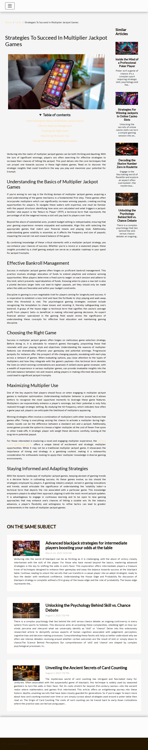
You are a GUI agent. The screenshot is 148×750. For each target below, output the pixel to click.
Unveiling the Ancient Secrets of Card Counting (86, 667)
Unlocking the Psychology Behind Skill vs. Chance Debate (127, 215)
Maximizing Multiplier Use (55, 135)
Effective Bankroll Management (55, 125)
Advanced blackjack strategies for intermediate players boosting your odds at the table (86, 545)
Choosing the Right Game (55, 130)
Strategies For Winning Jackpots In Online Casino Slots (127, 114)
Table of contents (56, 115)
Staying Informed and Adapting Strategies (55, 140)
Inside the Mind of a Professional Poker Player (126, 63)
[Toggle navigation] (10, 5)
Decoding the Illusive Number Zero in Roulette (127, 163)
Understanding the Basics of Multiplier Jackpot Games (55, 120)
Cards (18, 22)
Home (8, 22)
